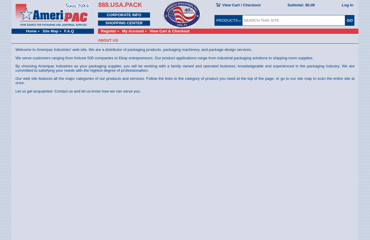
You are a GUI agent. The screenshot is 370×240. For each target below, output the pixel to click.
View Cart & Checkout (169, 31)
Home (31, 31)
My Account (133, 31)
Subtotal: (301, 5)
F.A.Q (69, 31)
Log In (347, 5)
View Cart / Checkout (241, 5)
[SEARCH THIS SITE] (293, 20)
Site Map (50, 31)
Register (108, 31)
